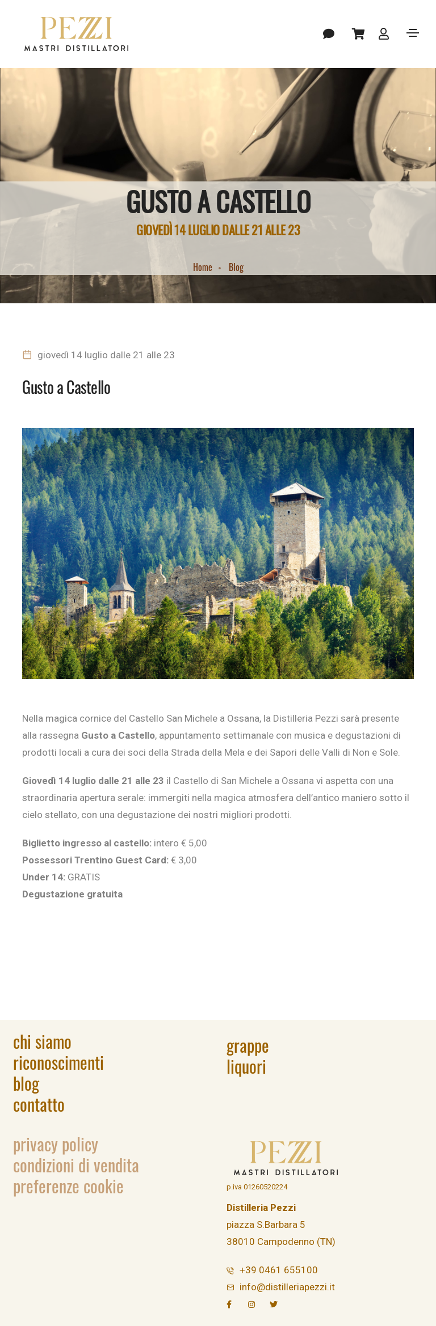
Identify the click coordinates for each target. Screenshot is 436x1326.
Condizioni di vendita (76, 1164)
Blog (236, 267)
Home (202, 267)
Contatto (39, 1104)
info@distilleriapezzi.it (287, 1287)
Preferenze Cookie (68, 1185)
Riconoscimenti (58, 1062)
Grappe (248, 1045)
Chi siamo (42, 1041)
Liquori (246, 1066)
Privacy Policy (55, 1143)
